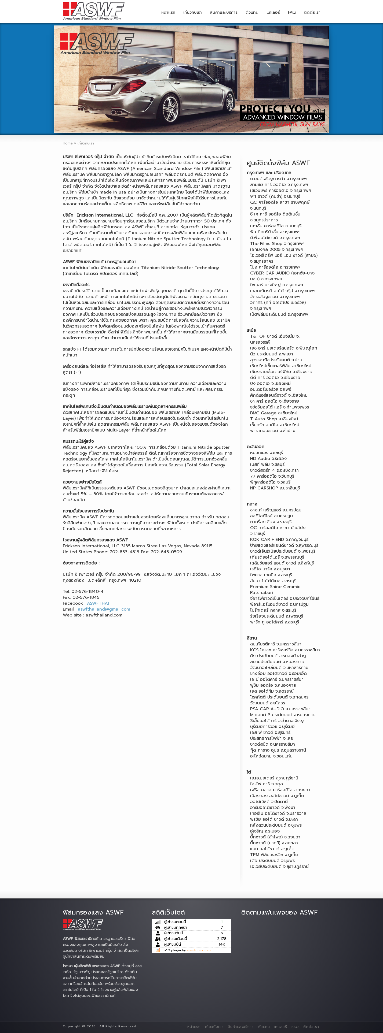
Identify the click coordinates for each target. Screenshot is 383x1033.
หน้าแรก (168, 12)
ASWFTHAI (98, 603)
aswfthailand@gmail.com (104, 609)
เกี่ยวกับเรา (192, 12)
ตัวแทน (252, 12)
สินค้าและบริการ (224, 12)
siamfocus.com (199, 950)
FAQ (292, 12)
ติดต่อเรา (312, 12)
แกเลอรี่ (273, 12)
